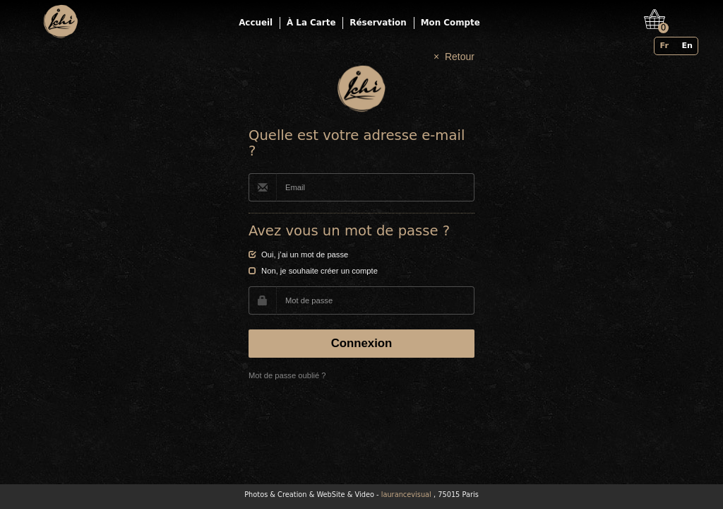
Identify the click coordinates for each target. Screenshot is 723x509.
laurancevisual (406, 494)
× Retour (454, 56)
